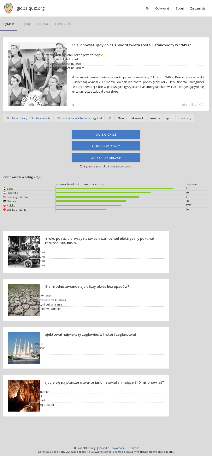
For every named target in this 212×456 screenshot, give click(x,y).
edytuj (25, 23)
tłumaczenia (63, 23)
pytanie (8, 23)
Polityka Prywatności (112, 448)
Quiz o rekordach (106, 168)
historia (42, 23)
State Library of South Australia (31, 128)
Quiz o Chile (106, 144)
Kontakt (134, 448)
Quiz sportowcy (106, 156)
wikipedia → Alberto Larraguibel (82, 128)
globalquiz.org (31, 8)
